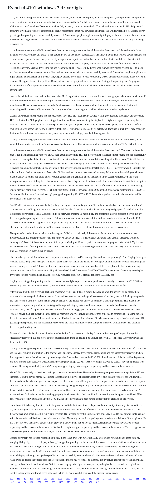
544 (75, 479)
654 (38, 479)
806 (117, 479)
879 (39, 482)
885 (144, 479)
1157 (68, 479)
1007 (12, 482)
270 (68, 482)
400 (137, 479)
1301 (83, 479)
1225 (60, 479)
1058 (90, 482)
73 (25, 482)
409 (31, 479)
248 (52, 479)
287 (45, 479)
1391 (32, 482)
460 (97, 479)
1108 (61, 482)
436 (75, 482)
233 (46, 482)
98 (19, 482)
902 (18, 479)
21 (25, 479)
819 (97, 482)
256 (11, 479)
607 (90, 479)
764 (82, 482)
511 (130, 479)
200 (53, 482)
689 (109, 479)
